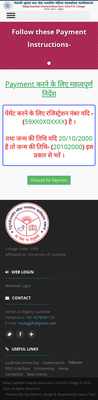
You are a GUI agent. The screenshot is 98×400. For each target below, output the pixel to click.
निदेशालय (75, 362)
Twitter (9, 334)
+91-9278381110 (40, 317)
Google (31, 334)
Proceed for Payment (49, 180)
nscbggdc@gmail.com (37, 323)
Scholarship (44, 368)
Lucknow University (22, 362)
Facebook (20, 334)
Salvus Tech (86, 394)
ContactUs (14, 374)
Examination (54, 362)
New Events (37, 374)
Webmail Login (18, 285)
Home (64, 368)
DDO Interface (17, 368)
